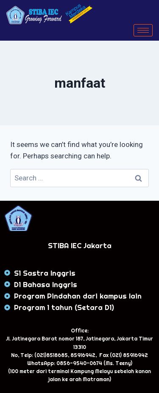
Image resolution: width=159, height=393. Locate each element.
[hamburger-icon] (143, 30)
